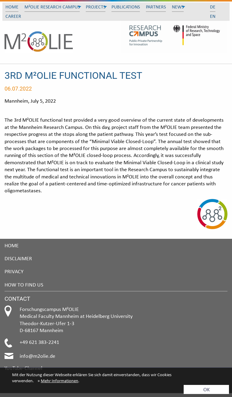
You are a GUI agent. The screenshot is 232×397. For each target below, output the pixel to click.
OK (206, 389)
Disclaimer (18, 258)
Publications (125, 6)
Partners (156, 6)
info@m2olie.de (37, 356)
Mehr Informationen (59, 380)
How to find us (24, 284)
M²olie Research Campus (52, 6)
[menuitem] (11, 7)
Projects (95, 6)
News (178, 6)
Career (13, 16)
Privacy (14, 271)
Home (11, 6)
